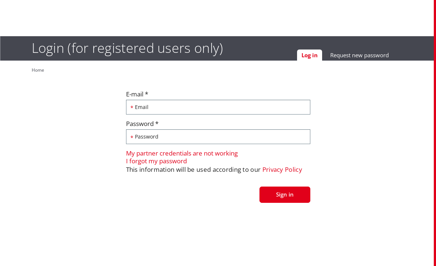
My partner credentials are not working (182, 155)
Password (142, 125)
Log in (319, 57)
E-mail (137, 95)
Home (30, 70)
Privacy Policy (282, 171)
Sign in (285, 196)
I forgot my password (156, 162)
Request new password (367, 56)
